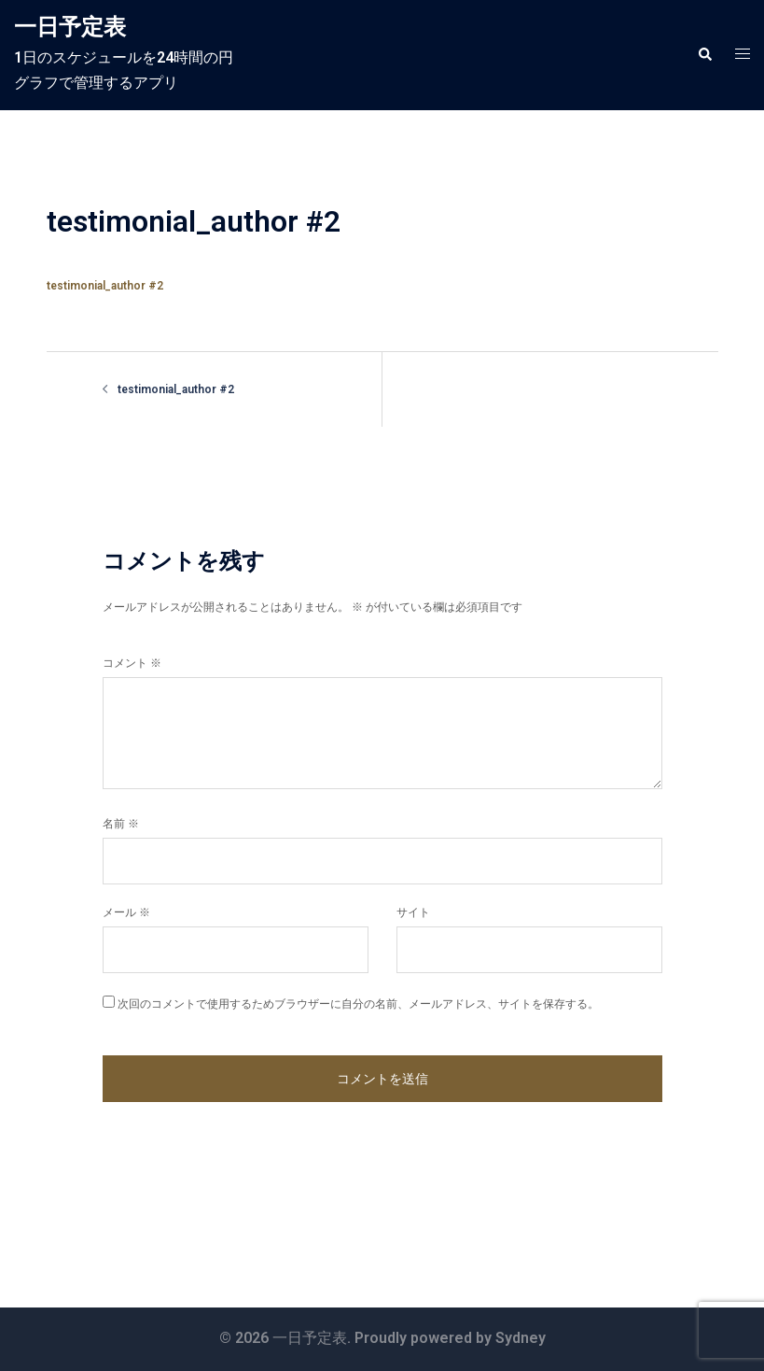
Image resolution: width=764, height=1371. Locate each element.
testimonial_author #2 (105, 285)
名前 (121, 823)
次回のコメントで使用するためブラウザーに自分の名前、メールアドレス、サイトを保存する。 (358, 1004)
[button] (704, 55)
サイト (413, 912)
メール (126, 912)
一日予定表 (70, 27)
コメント (132, 663)
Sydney (520, 1338)
